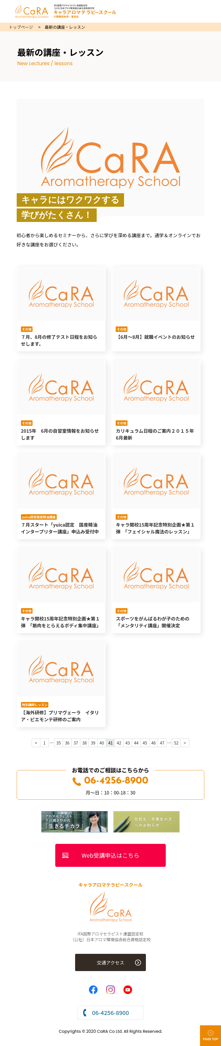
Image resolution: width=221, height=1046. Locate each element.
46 (153, 743)
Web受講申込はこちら (111, 855)
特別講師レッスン (34, 704)
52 (176, 743)
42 (119, 743)
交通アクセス (110, 962)
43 (127, 743)
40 (102, 743)
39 (93, 743)
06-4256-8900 (110, 781)
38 (84, 743)
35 (58, 743)
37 (76, 743)
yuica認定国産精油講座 (39, 517)
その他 (26, 329)
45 (145, 743)
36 (67, 743)
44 (136, 743)
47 (162, 743)
